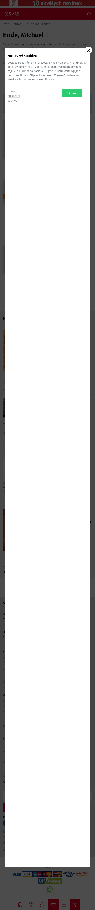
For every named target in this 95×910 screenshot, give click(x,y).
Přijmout (72, 474)
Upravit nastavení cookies (14, 476)
